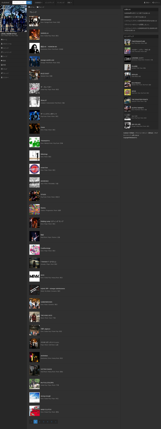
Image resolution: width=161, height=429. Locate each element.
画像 (3, 65)
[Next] (56, 422)
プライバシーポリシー (141, 133)
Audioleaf (5, 3)
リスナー (5, 77)
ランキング (60, 2)
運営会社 (150, 133)
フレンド (5, 73)
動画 (3, 60)
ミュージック (6, 52)
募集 (70, 2)
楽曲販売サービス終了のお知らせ (135, 17)
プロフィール (6, 44)
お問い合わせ (135, 135)
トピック (5, 48)
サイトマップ (127, 135)
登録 (147, 2)
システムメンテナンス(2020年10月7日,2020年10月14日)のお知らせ (140, 29)
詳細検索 (38, 2)
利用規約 (131, 133)
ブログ (4, 69)
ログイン (156, 2)
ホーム (4, 39)
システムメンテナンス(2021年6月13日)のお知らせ (140, 21)
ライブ (4, 56)
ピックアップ (49, 2)
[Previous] (31, 422)
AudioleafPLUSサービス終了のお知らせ (137, 13)
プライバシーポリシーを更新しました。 (137, 24)
